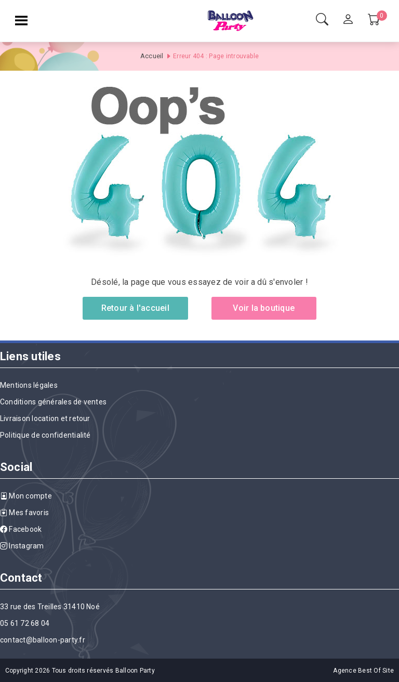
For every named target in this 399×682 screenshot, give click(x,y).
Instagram (22, 546)
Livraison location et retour (45, 418)
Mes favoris (24, 512)
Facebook (21, 529)
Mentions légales (29, 385)
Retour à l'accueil (135, 308)
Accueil (152, 56)
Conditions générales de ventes (53, 402)
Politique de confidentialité (45, 435)
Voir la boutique (264, 308)
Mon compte (26, 496)
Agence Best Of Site (363, 670)
